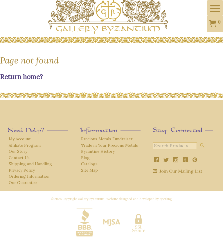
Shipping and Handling (30, 163)
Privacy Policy (22, 170)
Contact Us (19, 157)
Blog (85, 157)
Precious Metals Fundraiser (106, 138)
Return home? (21, 76)
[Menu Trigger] (215, 8)
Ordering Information (29, 176)
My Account (20, 138)
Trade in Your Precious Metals (109, 145)
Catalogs (89, 163)
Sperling (166, 199)
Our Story (18, 151)
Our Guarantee (23, 182)
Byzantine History (98, 151)
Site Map (89, 170)
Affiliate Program (25, 145)
